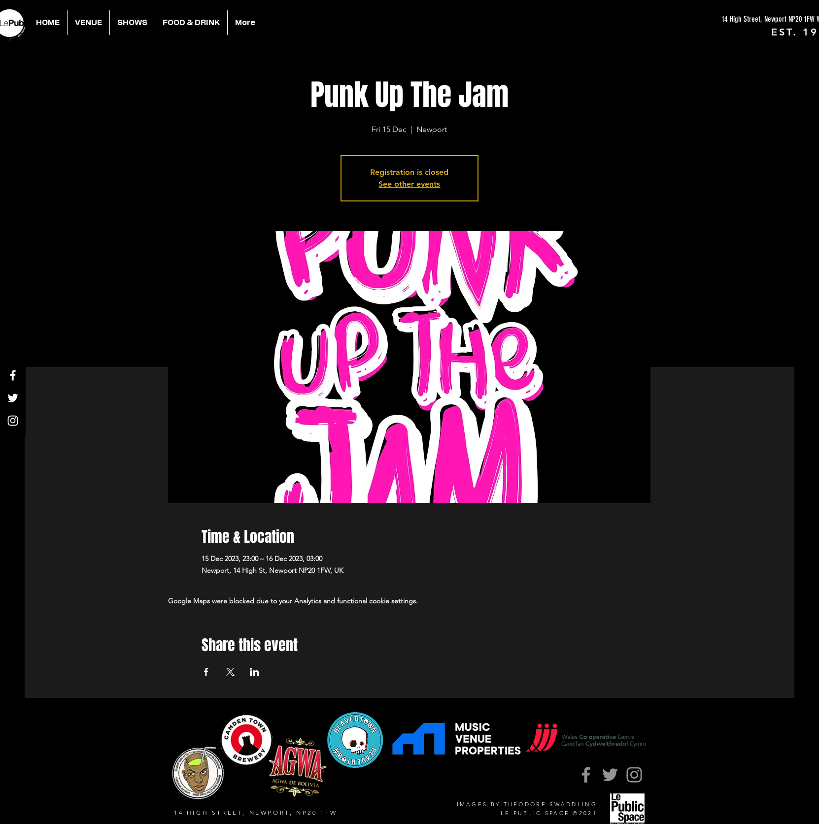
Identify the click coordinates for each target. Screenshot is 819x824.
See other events (409, 184)
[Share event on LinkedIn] (254, 672)
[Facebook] (13, 375)
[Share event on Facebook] (206, 672)
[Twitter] (13, 398)
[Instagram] (13, 421)
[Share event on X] (230, 672)
